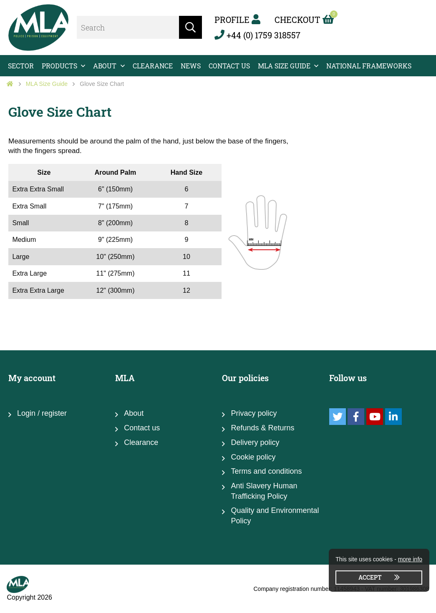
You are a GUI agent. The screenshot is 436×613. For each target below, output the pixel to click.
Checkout (304, 19)
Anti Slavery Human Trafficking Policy (264, 491)
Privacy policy (254, 413)
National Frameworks (368, 65)
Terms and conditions (266, 471)
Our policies (245, 377)
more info (410, 559)
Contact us (229, 65)
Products (59, 65)
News (191, 65)
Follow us (348, 377)
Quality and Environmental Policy (275, 515)
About (104, 65)
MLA (125, 377)
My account (31, 377)
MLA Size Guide (284, 65)
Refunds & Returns (262, 428)
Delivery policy (255, 442)
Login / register (42, 413)
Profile (237, 19)
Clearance (153, 65)
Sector (21, 65)
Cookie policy (253, 457)
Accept (370, 577)
